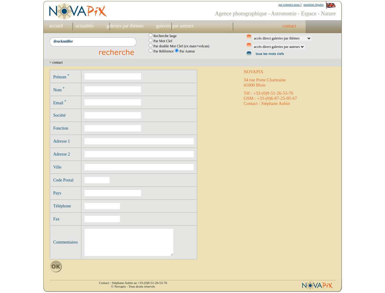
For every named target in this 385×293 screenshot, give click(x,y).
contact (289, 25)
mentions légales (313, 4)
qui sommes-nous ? (290, 4)
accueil (56, 25)
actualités (84, 25)
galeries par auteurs (174, 25)
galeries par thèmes (125, 25)
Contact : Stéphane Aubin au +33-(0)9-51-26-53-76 (133, 283)
